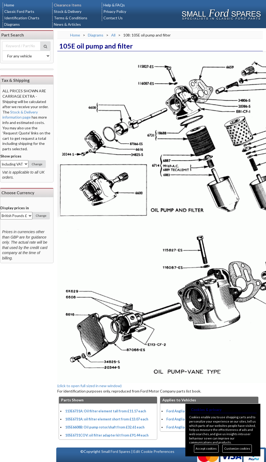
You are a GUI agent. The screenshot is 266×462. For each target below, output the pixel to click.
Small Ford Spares (115, 451)
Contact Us (113, 18)
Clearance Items (67, 5)
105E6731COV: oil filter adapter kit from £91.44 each (106, 435)
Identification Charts (21, 18)
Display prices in (14, 208)
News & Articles (67, 24)
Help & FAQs (114, 5)
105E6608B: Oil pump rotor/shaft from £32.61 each (104, 427)
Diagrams (12, 24)
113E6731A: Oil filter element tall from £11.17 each (105, 411)
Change (37, 164)
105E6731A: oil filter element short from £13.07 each (106, 419)
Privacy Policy (114, 11)
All (113, 35)
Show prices (10, 156)
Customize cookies (237, 448)
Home (9, 5)
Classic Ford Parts (19, 11)
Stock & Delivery (67, 11)
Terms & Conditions (70, 18)
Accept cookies (206, 448)
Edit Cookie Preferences (153, 451)
